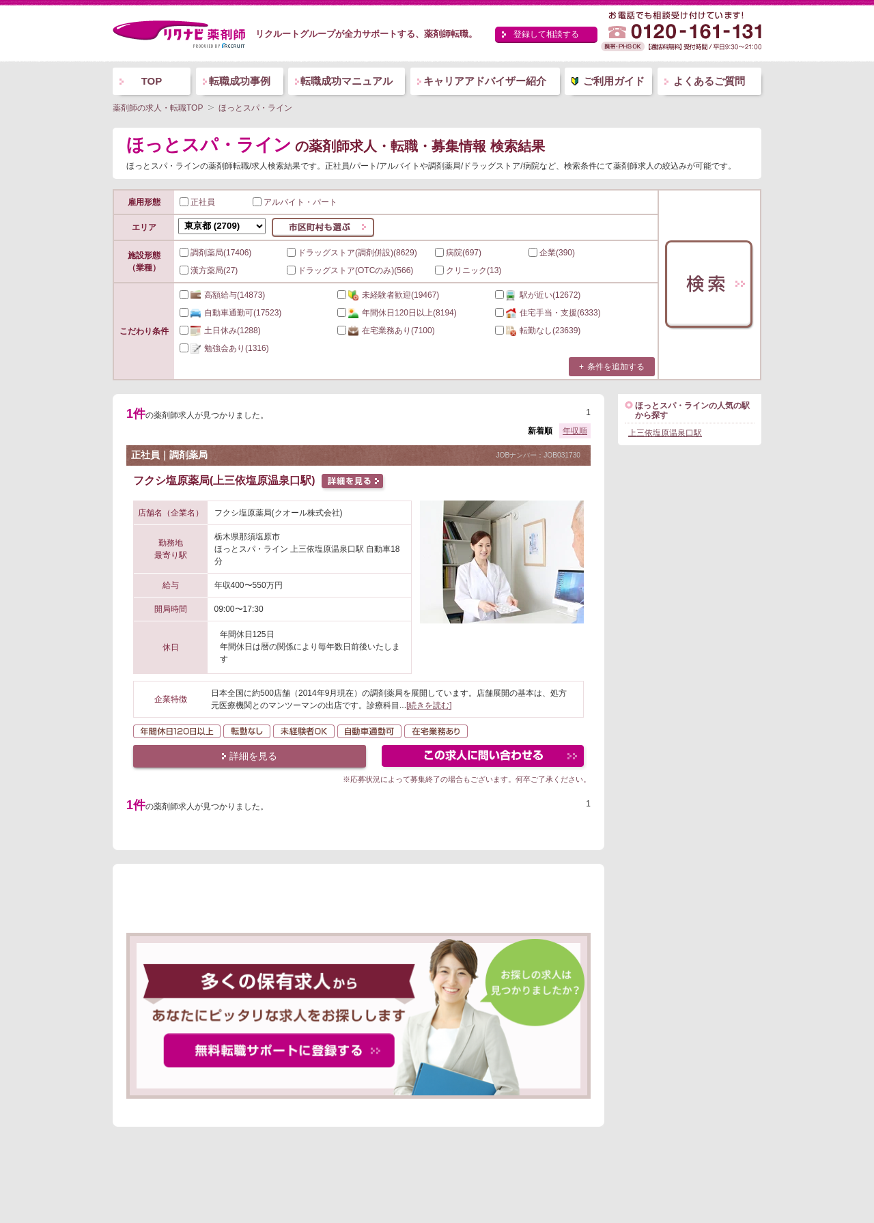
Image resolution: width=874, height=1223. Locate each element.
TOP (152, 81)
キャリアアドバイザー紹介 (484, 81)
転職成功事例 (239, 81)
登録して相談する (546, 34)
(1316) (224, 348)
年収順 (575, 431)
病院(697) (458, 252)
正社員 (197, 202)
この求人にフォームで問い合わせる (483, 757)
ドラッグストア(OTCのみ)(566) (350, 270)
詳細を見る (253, 755)
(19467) (388, 295)
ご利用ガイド (614, 81)
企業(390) (551, 252)
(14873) (222, 295)
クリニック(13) (468, 270)
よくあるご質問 (709, 81)
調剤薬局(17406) (215, 252)
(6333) (548, 313)
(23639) (537, 330)
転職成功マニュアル (346, 81)
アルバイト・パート (295, 202)
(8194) (397, 313)
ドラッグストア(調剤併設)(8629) (352, 252)
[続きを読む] (429, 705)
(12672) (537, 295)
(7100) (386, 330)
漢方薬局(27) (209, 270)
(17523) (230, 313)
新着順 (540, 431)
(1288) (220, 330)
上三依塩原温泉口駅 (665, 433)
